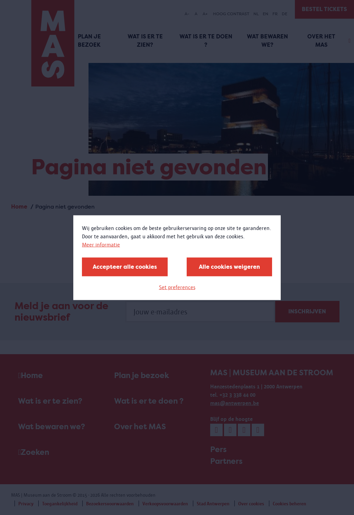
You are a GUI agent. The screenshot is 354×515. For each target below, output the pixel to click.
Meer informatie (101, 244)
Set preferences (177, 287)
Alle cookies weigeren (229, 266)
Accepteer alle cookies (125, 266)
